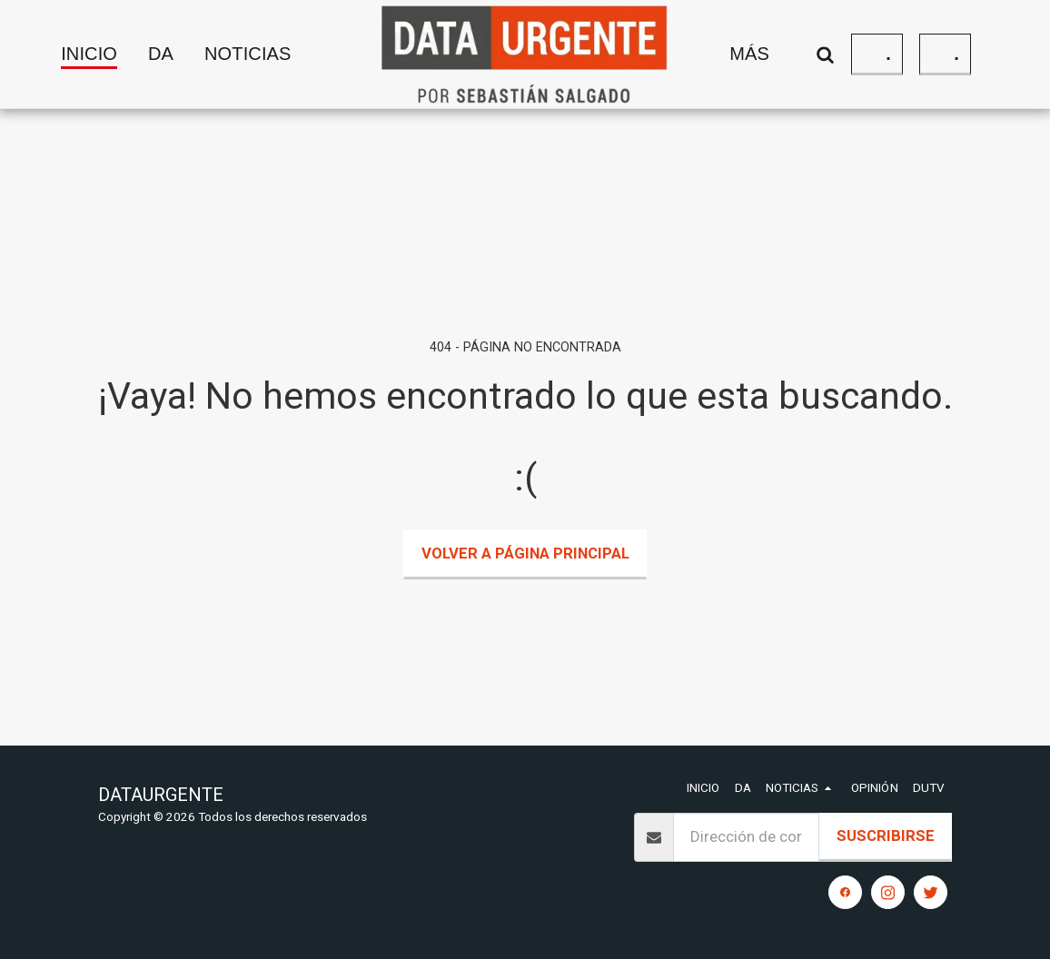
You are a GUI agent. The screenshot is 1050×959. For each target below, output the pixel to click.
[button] (263, 54)
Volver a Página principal (525, 553)
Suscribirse (886, 835)
